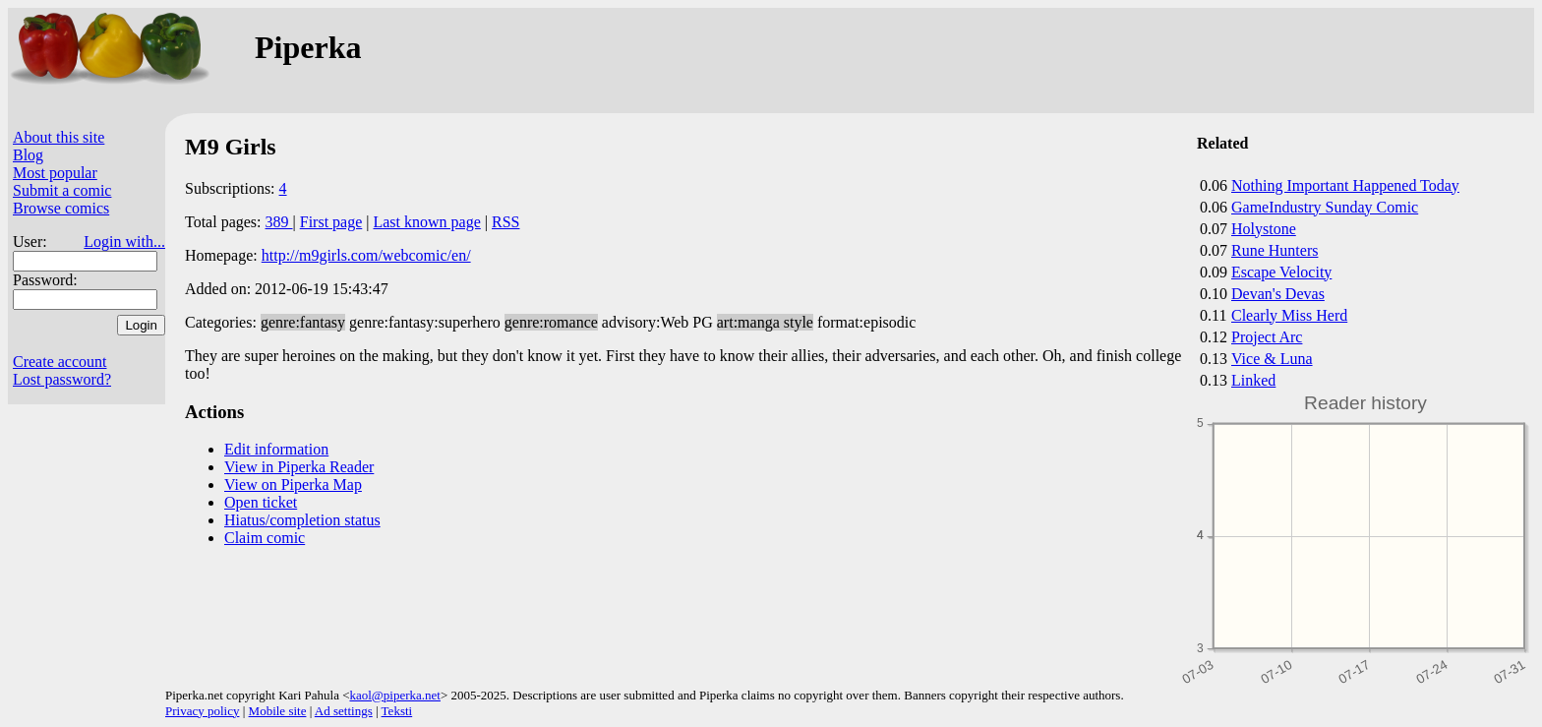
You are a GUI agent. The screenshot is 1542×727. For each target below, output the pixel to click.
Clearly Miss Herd (1289, 315)
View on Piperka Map (293, 484)
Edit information (276, 449)
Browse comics (61, 208)
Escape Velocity (1281, 272)
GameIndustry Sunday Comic (1324, 207)
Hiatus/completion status (302, 520)
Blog (28, 155)
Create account (60, 361)
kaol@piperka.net (394, 695)
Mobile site (278, 710)
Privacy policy (202, 710)
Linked (1253, 380)
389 (279, 221)
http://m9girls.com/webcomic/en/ (366, 255)
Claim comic (264, 537)
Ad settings (344, 710)
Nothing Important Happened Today (1345, 185)
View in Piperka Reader (299, 466)
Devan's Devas (1278, 293)
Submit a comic (62, 190)
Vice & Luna (1272, 358)
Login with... (124, 241)
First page (331, 221)
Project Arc (1266, 337)
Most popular (55, 172)
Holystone (1263, 228)
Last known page (426, 221)
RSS (505, 221)
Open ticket (260, 502)
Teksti (397, 710)
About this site (58, 137)
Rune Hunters (1274, 250)
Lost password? (62, 379)
